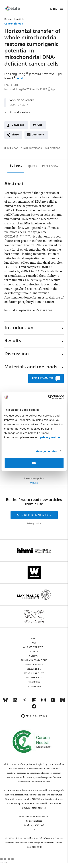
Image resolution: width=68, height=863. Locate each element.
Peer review (50, 166)
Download (18, 125)
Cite (39, 125)
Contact (34, 655)
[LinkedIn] (15, 701)
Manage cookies (46, 451)
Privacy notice (34, 523)
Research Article (14, 19)
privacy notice (50, 437)
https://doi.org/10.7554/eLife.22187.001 (28, 310)
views (11, 148)
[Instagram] (43, 701)
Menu (53, 9)
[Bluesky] (5, 701)
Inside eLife (34, 668)
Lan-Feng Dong (14, 74)
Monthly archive (34, 673)
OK (34, 462)
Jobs (34, 642)
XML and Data (34, 686)
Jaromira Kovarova (42, 74)
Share (15, 135)
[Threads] (62, 701)
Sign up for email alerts (34, 515)
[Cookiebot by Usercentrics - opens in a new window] (48, 397)
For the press (34, 677)
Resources (34, 682)
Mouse (34, 483)
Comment (39, 136)
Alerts (34, 651)
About (34, 638)
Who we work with (34, 647)
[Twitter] (24, 701)
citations (52, 148)
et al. (21, 78)
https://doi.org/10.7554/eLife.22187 (26, 89)
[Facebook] (34, 708)
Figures (32, 166)
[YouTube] (52, 701)
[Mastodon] (34, 701)
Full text (16, 166)
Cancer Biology (13, 24)
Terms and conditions (34, 660)
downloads (31, 148)
